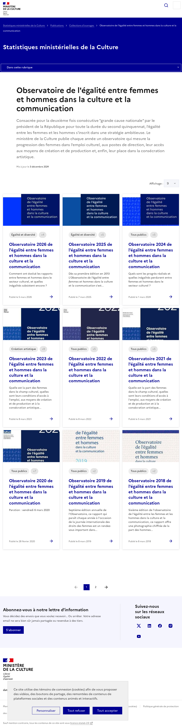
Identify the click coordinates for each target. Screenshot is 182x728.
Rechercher (166, 5)
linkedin (149, 626)
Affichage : (164, 183)
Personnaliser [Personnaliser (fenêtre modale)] (46, 710)
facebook (160, 626)
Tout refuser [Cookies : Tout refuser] (76, 710)
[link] (76, 587)
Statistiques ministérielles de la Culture (24, 25)
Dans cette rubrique (91, 67)
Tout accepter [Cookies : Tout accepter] (107, 710)
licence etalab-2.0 (79, 723)
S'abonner (13, 630)
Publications (57, 25)
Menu (176, 5)
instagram (170, 626)
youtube (139, 636)
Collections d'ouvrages (81, 25)
